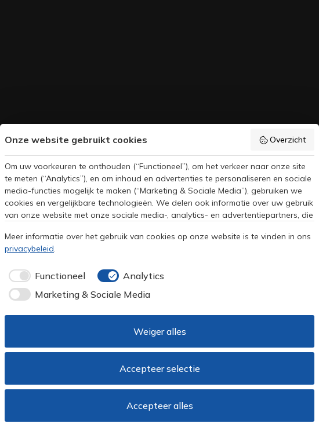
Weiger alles (159, 331)
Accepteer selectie (159, 368)
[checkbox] (45, 276)
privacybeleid (29, 248)
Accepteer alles (159, 405)
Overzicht (283, 139)
